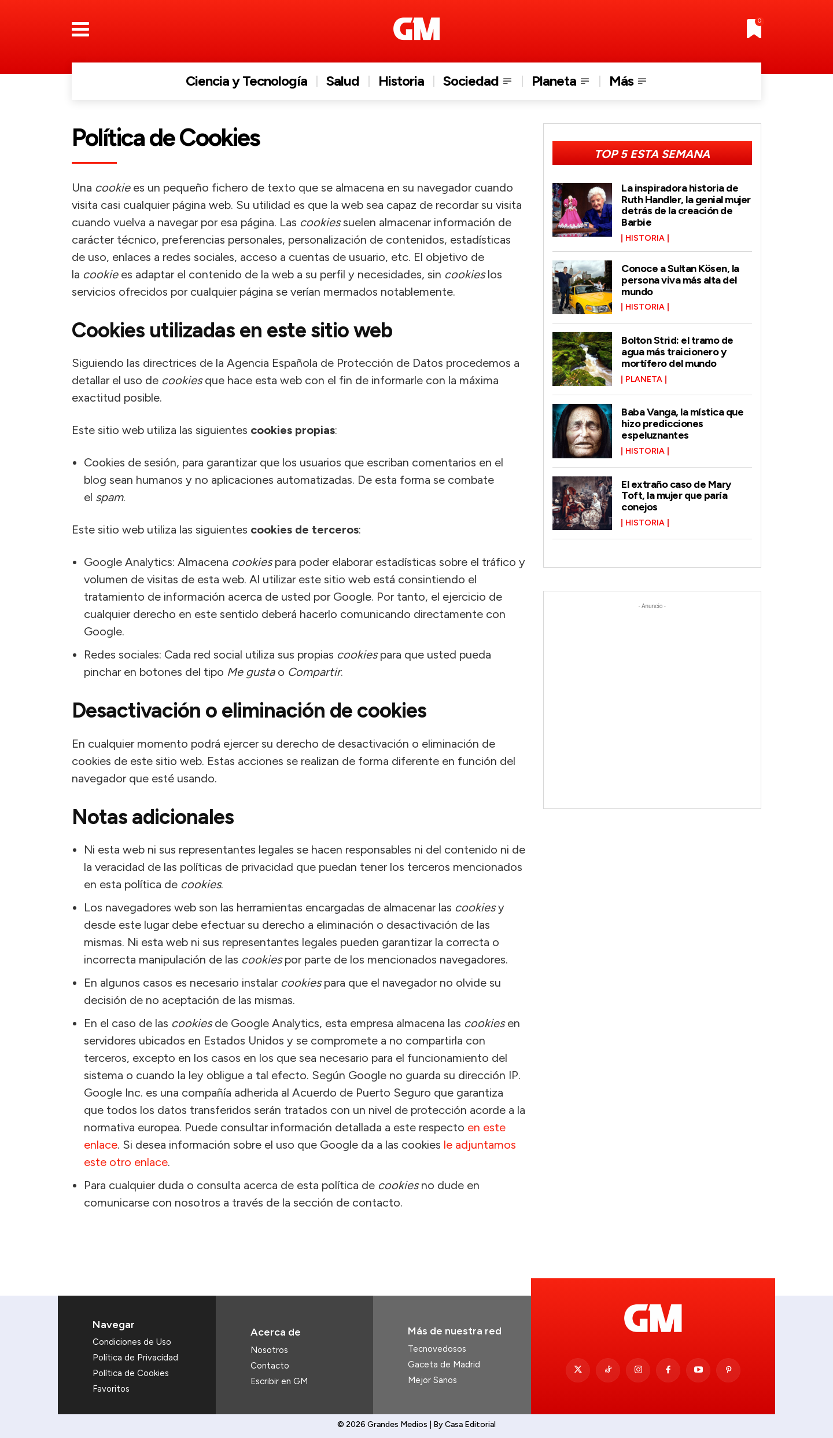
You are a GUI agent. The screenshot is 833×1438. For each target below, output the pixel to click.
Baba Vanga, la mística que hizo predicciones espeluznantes (682, 424)
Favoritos (111, 1389)
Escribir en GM (279, 1381)
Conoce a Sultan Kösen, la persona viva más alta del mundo (680, 280)
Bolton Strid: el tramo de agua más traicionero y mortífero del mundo (677, 352)
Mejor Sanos (432, 1380)
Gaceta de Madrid (444, 1364)
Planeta (643, 380)
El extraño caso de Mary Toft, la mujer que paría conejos (676, 496)
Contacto (269, 1365)
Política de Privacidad (135, 1357)
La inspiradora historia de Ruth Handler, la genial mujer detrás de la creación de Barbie (686, 205)
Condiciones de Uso (132, 1342)
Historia (645, 238)
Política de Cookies (131, 1373)
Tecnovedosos (437, 1349)
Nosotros (269, 1350)
